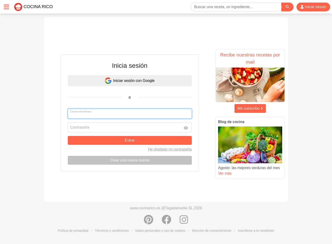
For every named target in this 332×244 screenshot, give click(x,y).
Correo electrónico (80, 111)
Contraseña (79, 127)
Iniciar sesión (313, 7)
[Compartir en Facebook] (166, 222)
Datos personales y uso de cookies (160, 230)
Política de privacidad (73, 230)
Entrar (130, 140)
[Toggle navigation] (6, 7)
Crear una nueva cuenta (130, 160)
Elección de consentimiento (211, 230)
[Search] (287, 6)
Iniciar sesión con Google (130, 80)
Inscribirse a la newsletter (256, 230)
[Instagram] (184, 222)
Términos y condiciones (112, 230)
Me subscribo (250, 108)
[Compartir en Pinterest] (148, 222)
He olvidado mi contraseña (170, 149)
